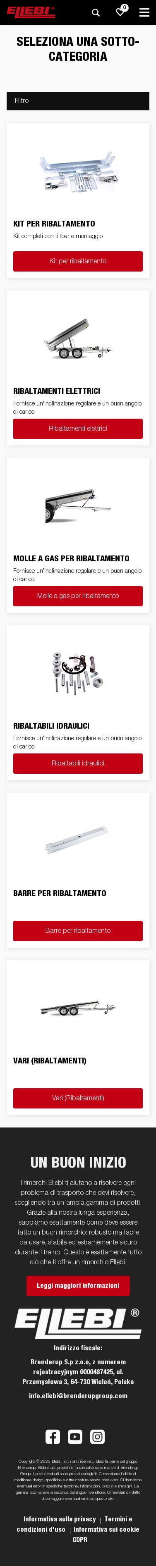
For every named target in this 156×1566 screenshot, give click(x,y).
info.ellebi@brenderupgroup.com (78, 1396)
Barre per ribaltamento (78, 931)
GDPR (79, 1540)
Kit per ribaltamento (78, 261)
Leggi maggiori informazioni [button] (78, 1285)
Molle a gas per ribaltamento (78, 596)
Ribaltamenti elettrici (78, 429)
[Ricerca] (95, 12)
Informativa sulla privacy (61, 1519)
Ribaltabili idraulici (78, 763)
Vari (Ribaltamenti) (78, 1098)
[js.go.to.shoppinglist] (120, 12)
